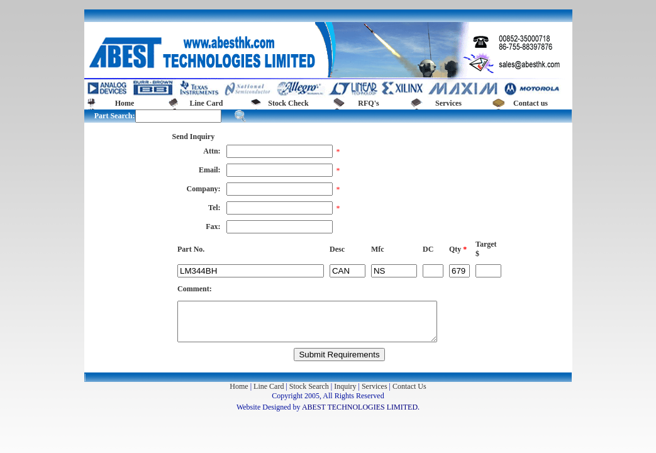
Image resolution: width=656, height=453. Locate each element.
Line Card (206, 103)
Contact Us (409, 386)
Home (125, 103)
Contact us (530, 103)
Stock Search (309, 386)
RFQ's (368, 103)
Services (448, 103)
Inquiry (345, 386)
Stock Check (288, 103)
